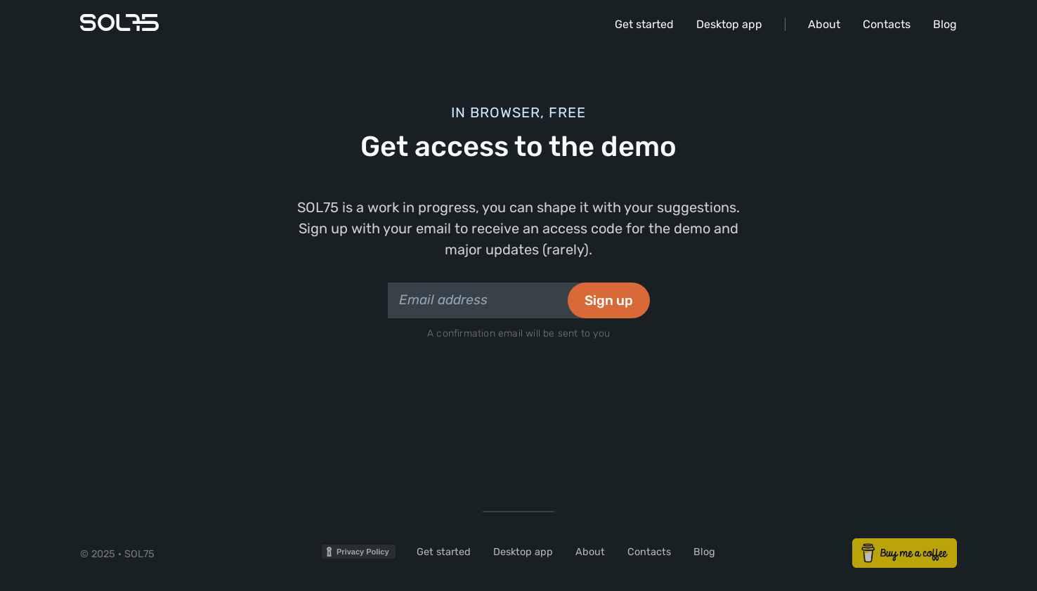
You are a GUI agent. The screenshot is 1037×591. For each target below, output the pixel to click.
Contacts (887, 24)
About (824, 24)
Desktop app (729, 24)
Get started (644, 24)
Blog (945, 24)
